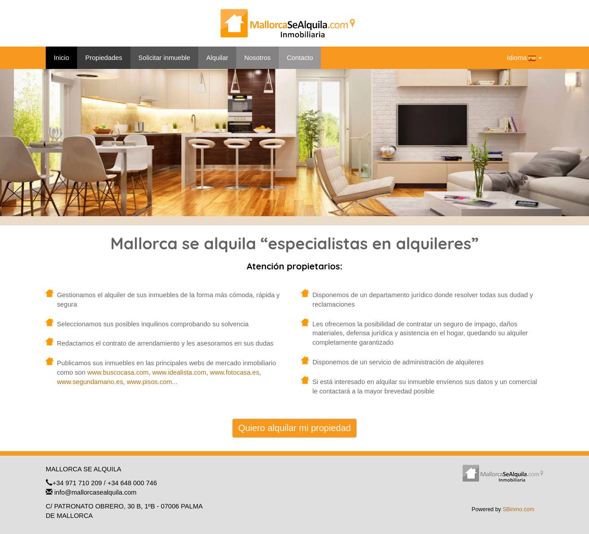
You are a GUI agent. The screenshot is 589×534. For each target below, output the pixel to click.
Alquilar (217, 57)
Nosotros (257, 57)
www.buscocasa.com (118, 372)
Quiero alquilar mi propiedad (294, 428)
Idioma (524, 58)
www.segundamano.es (90, 381)
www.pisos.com (149, 381)
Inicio (61, 57)
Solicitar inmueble (165, 57)
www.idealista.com (179, 372)
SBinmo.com (518, 509)
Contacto (300, 57)
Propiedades (103, 57)
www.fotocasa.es (234, 372)
